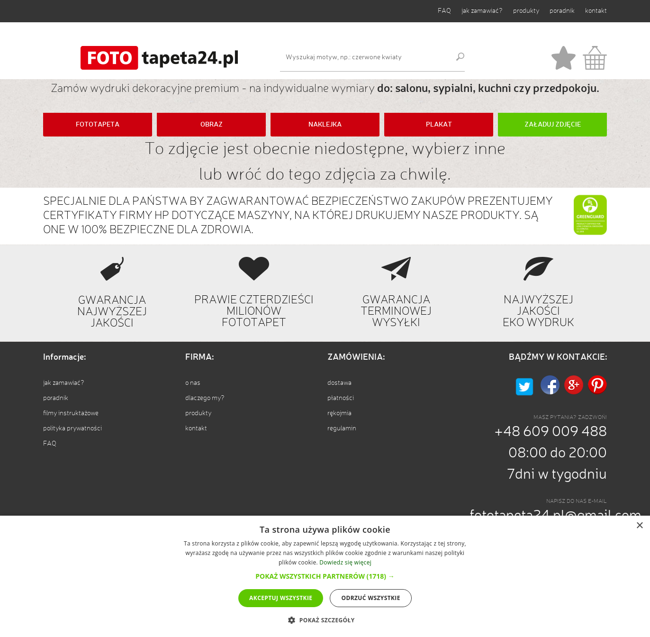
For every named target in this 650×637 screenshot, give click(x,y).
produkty (526, 11)
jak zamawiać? (482, 11)
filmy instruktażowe (71, 413)
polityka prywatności (72, 428)
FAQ (444, 11)
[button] (324, 576)
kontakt (596, 11)
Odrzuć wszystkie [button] (370, 598)
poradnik (562, 11)
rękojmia (339, 413)
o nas (192, 383)
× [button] (639, 525)
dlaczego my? (205, 398)
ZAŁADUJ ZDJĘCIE (552, 124)
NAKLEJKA (325, 124)
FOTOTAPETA (97, 124)
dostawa (339, 383)
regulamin (341, 428)
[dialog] (325, 576)
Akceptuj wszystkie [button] (280, 598)
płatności (340, 398)
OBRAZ (211, 124)
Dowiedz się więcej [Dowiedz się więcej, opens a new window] (345, 562)
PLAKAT (439, 124)
